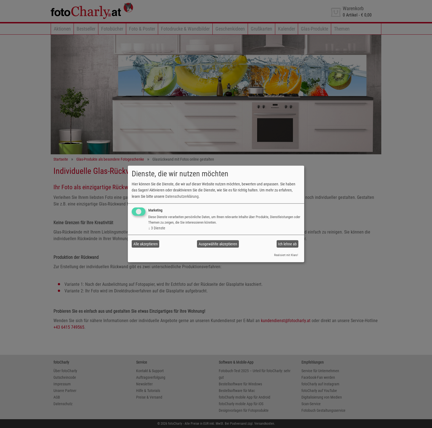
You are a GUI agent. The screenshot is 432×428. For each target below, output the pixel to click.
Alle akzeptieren (145, 244)
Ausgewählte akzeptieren (218, 244)
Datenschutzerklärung (182, 196)
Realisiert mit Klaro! (286, 255)
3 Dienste (156, 228)
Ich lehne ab (287, 244)
